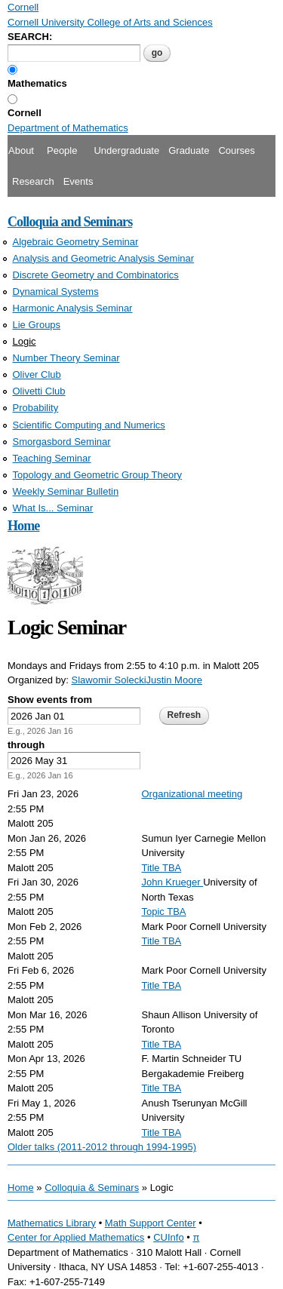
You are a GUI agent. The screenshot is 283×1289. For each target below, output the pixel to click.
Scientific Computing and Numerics (89, 425)
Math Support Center (150, 1223)
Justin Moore (174, 680)
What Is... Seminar (53, 508)
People (62, 150)
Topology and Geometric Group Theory (98, 474)
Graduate (188, 150)
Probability (36, 407)
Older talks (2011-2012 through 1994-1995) (102, 1146)
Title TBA (162, 867)
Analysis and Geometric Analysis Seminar (104, 258)
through (26, 744)
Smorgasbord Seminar (62, 441)
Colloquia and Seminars (70, 221)
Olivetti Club (39, 391)
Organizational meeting (192, 793)
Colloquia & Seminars (92, 1187)
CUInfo (168, 1237)
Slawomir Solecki (109, 680)
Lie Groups (37, 324)
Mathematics (37, 83)
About (21, 150)
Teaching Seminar (52, 458)
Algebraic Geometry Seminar (76, 241)
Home (23, 525)
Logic (24, 341)
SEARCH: (30, 36)
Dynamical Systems (56, 291)
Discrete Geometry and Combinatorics (96, 275)
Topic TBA (164, 911)
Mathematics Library (52, 1223)
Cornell (25, 112)
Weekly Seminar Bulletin (66, 491)
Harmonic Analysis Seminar (73, 308)
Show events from (50, 699)
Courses (236, 150)
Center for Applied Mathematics (76, 1237)
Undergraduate (126, 150)
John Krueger (173, 882)
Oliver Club (37, 374)
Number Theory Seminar (66, 358)
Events (78, 181)
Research (33, 181)
